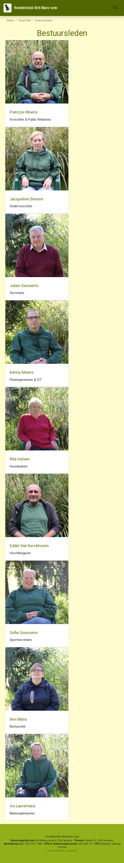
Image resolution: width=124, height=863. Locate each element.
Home (10, 20)
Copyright (72, 850)
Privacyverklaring (56, 850)
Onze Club (25, 20)
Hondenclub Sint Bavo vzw (30, 8)
